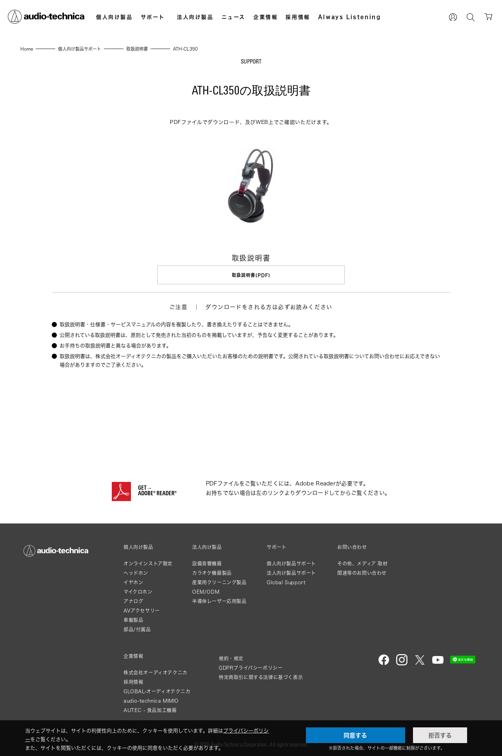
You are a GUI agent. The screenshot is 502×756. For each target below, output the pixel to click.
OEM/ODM (205, 592)
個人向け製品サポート (291, 564)
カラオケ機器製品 (212, 573)
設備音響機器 (207, 564)
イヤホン (133, 582)
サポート (153, 16)
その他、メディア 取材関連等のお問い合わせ (362, 568)
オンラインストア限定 (148, 564)
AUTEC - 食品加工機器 (150, 710)
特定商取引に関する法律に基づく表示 (261, 677)
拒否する (440, 735)
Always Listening (349, 16)
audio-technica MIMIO (151, 701)
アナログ (133, 601)
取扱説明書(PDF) (251, 275)
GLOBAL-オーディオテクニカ (157, 691)
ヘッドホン (136, 573)
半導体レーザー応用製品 (219, 601)
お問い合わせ (352, 547)
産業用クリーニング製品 (219, 582)
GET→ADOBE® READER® (157, 491)
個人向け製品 (114, 16)
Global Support (286, 582)
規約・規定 (231, 659)
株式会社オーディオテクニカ (155, 673)
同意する (355, 735)
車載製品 (133, 620)
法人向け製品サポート (291, 573)
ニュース (234, 16)
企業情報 (265, 16)
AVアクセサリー (142, 611)
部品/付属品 (137, 629)
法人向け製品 (195, 16)
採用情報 (298, 16)
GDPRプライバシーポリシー (250, 668)
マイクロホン (138, 592)
